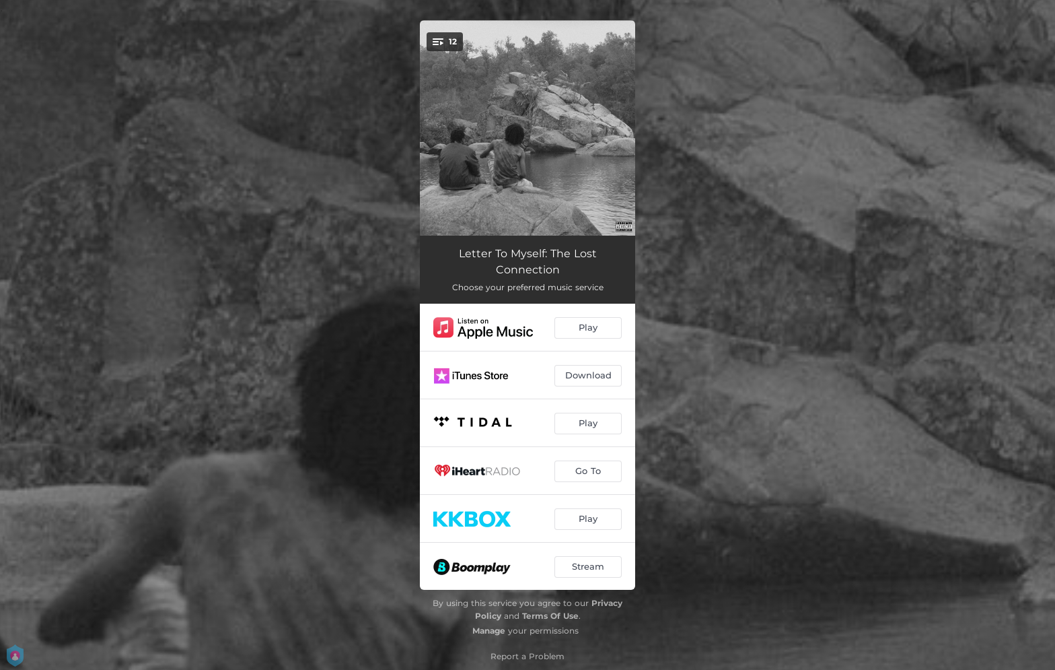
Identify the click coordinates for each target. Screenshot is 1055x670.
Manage (488, 631)
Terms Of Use (550, 616)
